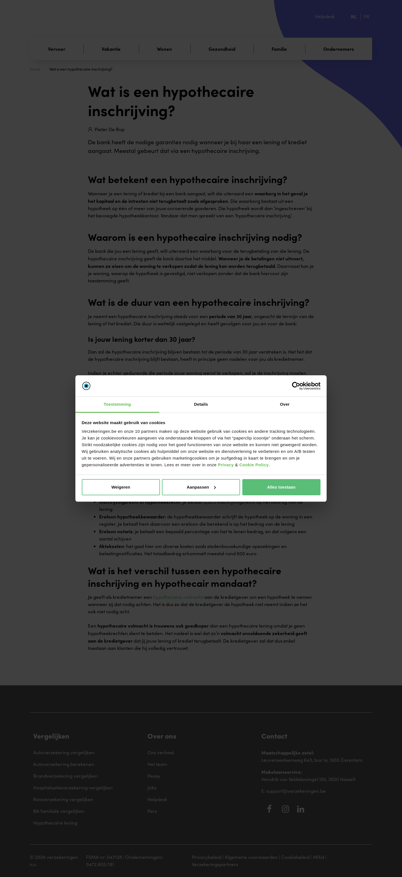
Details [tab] (201, 404)
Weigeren (120, 487)
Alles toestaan (281, 487)
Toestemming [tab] (117, 404)
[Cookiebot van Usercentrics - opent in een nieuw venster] (296, 386)
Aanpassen (201, 487)
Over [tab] (285, 404)
